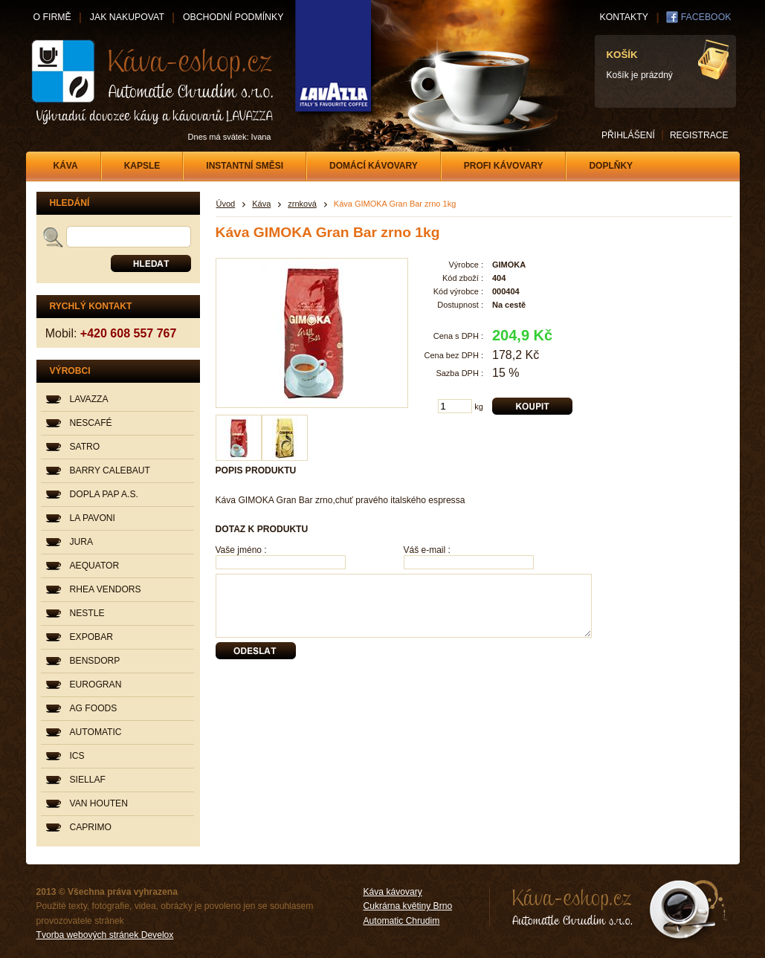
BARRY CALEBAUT (110, 470)
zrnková (302, 203)
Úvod (226, 203)
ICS (77, 756)
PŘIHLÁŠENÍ (628, 135)
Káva (261, 203)
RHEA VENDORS (105, 589)
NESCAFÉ (91, 423)
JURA (82, 542)
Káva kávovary (393, 892)
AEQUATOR (95, 565)
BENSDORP (95, 661)
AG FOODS (93, 708)
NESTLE (87, 613)
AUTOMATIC (96, 732)
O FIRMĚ (52, 17)
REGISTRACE (699, 135)
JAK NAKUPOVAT (127, 17)
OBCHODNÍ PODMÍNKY (233, 17)
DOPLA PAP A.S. (104, 494)
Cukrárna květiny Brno (408, 906)
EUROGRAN (96, 684)
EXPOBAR (91, 637)
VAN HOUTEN (99, 803)
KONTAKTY (624, 17)
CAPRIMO (91, 827)
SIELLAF (88, 779)
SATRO (85, 446)
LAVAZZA (89, 399)
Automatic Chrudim (402, 921)
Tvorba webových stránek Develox (105, 935)
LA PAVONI (92, 518)
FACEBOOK (706, 17)
